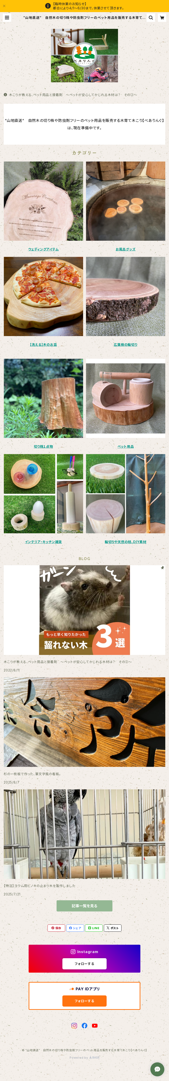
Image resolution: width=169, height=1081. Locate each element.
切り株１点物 (43, 446)
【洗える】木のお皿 (43, 345)
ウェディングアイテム (43, 249)
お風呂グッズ (126, 249)
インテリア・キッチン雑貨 (43, 542)
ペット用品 (126, 446)
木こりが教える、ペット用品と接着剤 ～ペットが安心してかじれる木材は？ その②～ (70, 95)
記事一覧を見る (84, 906)
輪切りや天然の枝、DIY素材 (125, 542)
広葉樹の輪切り (125, 345)
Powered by (84, 1057)
